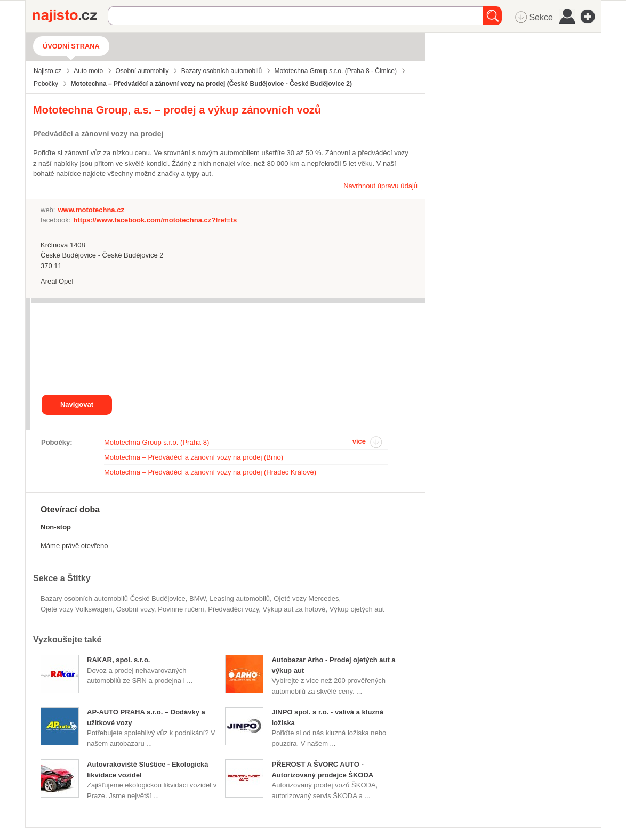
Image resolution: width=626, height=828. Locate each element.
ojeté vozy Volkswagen (76, 609)
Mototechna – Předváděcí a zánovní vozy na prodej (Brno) (193, 457)
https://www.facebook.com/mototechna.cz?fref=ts (155, 220)
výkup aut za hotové (294, 609)
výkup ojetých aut (357, 609)
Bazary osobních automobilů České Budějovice (113, 598)
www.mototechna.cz (91, 210)
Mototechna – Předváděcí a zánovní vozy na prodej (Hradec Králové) (210, 472)
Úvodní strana (71, 46)
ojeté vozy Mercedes (306, 598)
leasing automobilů (240, 598)
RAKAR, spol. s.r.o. (118, 660)
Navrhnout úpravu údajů (380, 186)
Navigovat (76, 404)
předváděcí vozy (233, 609)
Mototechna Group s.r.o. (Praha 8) (156, 442)
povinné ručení (181, 609)
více (359, 441)
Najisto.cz (70, 16)
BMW (197, 598)
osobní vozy (135, 609)
